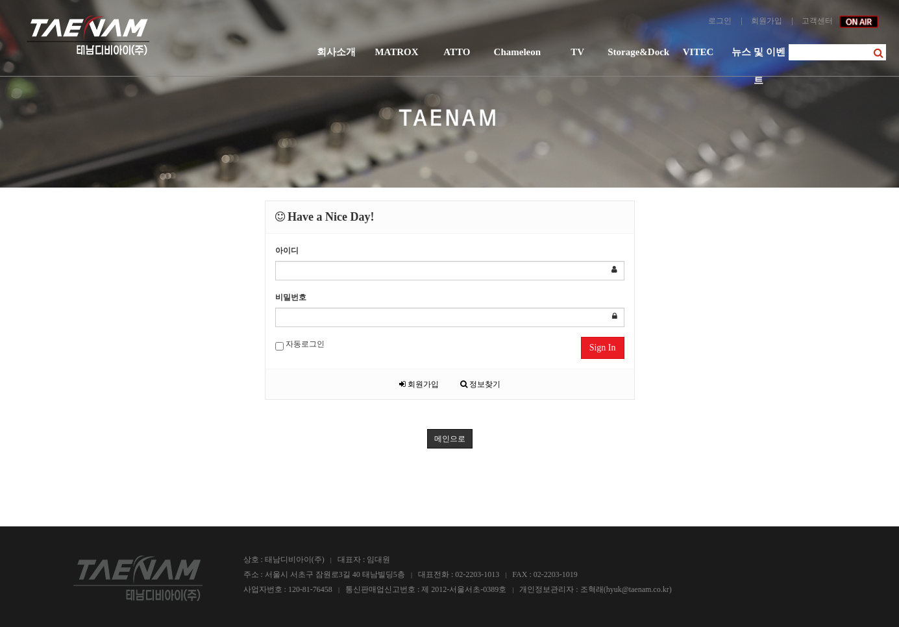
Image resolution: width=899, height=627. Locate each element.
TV (577, 52)
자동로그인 (300, 344)
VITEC (698, 52)
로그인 (720, 20)
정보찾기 (480, 384)
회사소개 (336, 52)
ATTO (456, 52)
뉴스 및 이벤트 (758, 56)
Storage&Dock (638, 52)
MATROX (396, 52)
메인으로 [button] (449, 438)
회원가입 (766, 20)
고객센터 (817, 20)
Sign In (602, 347)
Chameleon (517, 52)
